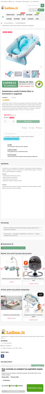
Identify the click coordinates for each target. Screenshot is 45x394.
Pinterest (39, 128)
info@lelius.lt (26, 1)
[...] (4, 338)
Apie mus (12, 1)
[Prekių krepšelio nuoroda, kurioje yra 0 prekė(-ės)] (41, 10)
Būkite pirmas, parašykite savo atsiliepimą (13, 248)
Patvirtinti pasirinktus (13, 391)
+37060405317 (35, 1)
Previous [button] (1, 269)
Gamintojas (4, 97)
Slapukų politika (5, 377)
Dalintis (24, 128)
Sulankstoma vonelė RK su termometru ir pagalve (33, 315)
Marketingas (20, 385)
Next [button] (44, 269)
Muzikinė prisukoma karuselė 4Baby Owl (11, 278)
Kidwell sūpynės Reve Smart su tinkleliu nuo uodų (33, 279)
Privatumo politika (15, 377)
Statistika (13, 385)
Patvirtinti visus (35, 388)
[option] (11, 271)
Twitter (31, 128)
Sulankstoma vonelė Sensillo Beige (11, 315)
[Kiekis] (9, 121)
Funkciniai (6, 385)
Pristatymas (4, 1)
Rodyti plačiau (6, 380)
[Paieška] (35, 5)
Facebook (2, 356)
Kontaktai (18, 1)
